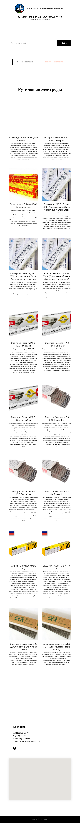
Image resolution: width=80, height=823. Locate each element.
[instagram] (14, 748)
